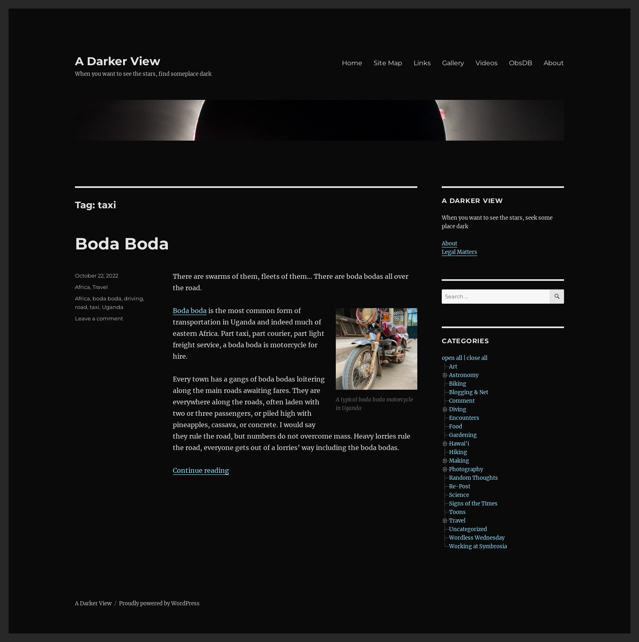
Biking (457, 383)
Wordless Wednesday (477, 537)
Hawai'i (459, 443)
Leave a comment (99, 318)
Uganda (112, 307)
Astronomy (463, 375)
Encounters (464, 418)
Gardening (463, 435)
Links (422, 63)
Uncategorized (468, 529)
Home (352, 63)
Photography (466, 469)
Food (455, 426)
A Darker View (117, 61)
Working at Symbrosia (478, 546)
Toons (457, 512)
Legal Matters (459, 252)
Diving (457, 409)
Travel (100, 287)
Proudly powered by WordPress (159, 603)
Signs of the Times (473, 503)
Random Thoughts (473, 477)
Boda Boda (122, 244)
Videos (487, 63)
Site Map (388, 63)
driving (133, 298)
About (554, 63)
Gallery (453, 63)
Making (459, 460)
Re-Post (459, 486)
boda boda (107, 298)
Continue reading (201, 470)
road (81, 307)
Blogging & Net (468, 392)
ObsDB (520, 63)
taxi (94, 307)
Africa (82, 287)
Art (453, 366)
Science (459, 495)
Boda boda (190, 311)
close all (477, 358)
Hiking (458, 452)
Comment (462, 400)
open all (452, 358)
